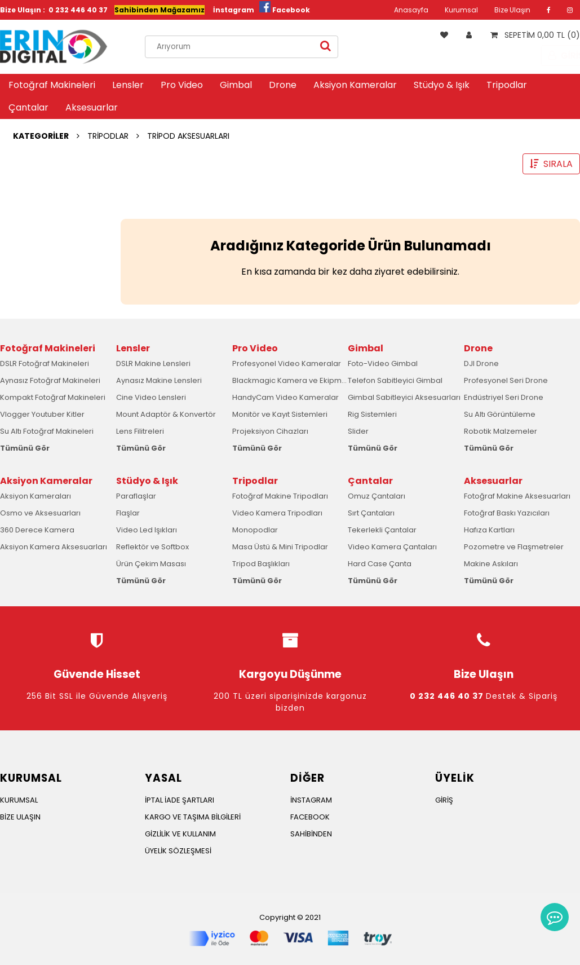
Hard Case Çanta (379, 563)
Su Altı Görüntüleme (499, 414)
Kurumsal (461, 10)
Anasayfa (411, 10)
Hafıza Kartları (489, 530)
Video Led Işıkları (146, 530)
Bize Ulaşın (512, 10)
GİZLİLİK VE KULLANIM (180, 834)
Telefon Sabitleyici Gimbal (395, 380)
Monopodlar (255, 530)
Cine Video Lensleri (151, 397)
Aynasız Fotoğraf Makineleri (50, 380)
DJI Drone (481, 363)
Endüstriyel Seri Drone (503, 397)
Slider (358, 431)
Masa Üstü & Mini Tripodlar (280, 546)
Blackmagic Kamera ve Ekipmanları (297, 380)
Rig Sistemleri (372, 414)
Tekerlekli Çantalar (382, 530)
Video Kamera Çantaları (392, 546)
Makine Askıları (491, 563)
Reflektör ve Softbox (152, 546)
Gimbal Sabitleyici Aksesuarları (404, 397)
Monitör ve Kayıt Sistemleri (279, 414)
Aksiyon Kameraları (35, 496)
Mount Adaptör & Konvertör (166, 414)
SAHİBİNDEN (311, 834)
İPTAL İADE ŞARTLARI (179, 800)
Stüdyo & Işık (442, 84)
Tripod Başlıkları (261, 563)
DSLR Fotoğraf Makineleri (44, 363)
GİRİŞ (444, 800)
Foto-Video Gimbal (383, 363)
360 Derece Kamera (37, 530)
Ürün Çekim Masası (151, 563)
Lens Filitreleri (140, 431)
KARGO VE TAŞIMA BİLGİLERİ (193, 817)
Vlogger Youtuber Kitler (42, 414)
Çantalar (28, 107)
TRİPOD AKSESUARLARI (188, 136)
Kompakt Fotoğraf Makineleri (52, 397)
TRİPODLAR (108, 136)
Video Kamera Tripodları (277, 513)
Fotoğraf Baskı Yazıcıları (507, 513)
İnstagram (233, 10)
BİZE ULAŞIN (20, 817)
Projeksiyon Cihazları (270, 431)
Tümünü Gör (25, 448)
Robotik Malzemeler (500, 431)
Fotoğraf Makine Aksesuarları (517, 496)
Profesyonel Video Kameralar (286, 363)
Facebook (291, 10)
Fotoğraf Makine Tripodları (280, 496)
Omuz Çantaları (376, 496)
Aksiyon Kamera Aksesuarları (53, 546)
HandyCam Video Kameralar (285, 397)
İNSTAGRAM (311, 800)
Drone (282, 84)
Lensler (128, 84)
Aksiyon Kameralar (355, 84)
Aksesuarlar (91, 107)
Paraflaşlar (136, 496)
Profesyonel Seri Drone (506, 380)
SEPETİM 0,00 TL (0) (532, 35)
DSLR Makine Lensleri (153, 363)
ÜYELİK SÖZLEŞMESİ (178, 850)
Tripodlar (506, 84)
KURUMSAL (19, 800)
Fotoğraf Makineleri (51, 84)
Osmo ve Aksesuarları (40, 513)
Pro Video (182, 84)
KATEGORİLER (41, 136)
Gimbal (236, 84)
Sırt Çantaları (371, 513)
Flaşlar (128, 513)
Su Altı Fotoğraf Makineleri (47, 431)
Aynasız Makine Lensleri (159, 380)
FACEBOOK (310, 817)
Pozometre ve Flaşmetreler (514, 546)
